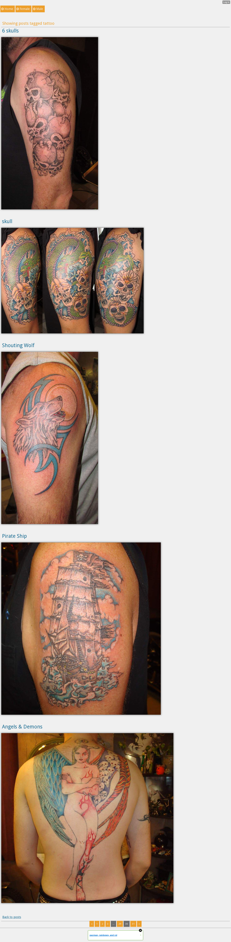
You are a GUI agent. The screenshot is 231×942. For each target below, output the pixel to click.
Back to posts (11, 917)
